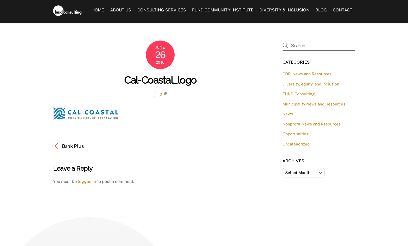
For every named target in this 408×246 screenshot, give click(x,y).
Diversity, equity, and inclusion (311, 84)
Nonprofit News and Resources (312, 124)
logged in (87, 181)
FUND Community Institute (222, 10)
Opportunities (295, 134)
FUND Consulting (299, 94)
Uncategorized (296, 144)
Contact (342, 10)
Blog (321, 10)
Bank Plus (73, 146)
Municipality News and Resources (314, 104)
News (288, 114)
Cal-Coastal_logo (160, 80)
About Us (120, 10)
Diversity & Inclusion (284, 10)
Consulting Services (161, 10)
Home (98, 10)
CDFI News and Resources (307, 74)
